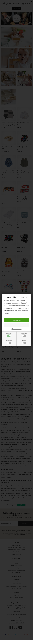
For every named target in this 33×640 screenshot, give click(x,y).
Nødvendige (9, 335)
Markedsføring (24, 335)
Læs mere (6, 313)
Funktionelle (9, 342)
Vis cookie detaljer (16, 329)
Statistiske (24, 342)
